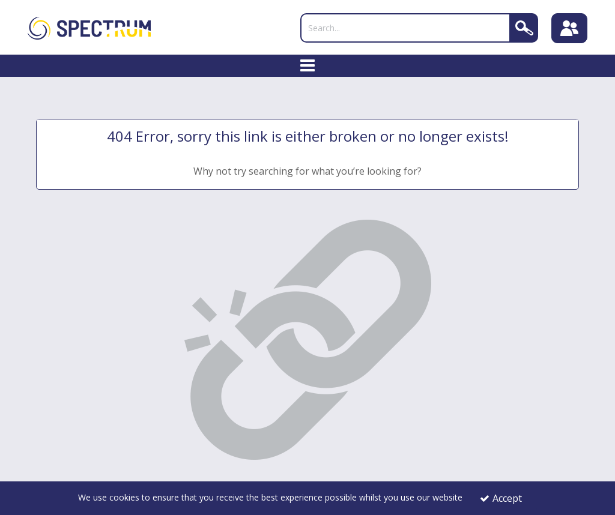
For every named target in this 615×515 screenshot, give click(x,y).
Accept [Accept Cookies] (501, 498)
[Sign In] (569, 28)
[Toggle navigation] (308, 66)
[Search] (405, 28)
